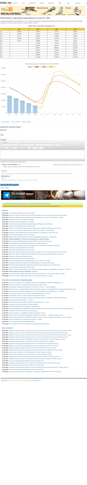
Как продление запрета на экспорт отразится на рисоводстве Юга (26, 295)
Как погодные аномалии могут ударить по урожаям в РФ (24, 306)
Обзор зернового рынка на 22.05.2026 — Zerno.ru (22, 271)
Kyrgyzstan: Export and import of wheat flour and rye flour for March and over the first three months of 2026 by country (39, 330)
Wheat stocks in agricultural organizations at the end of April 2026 (25, 369)
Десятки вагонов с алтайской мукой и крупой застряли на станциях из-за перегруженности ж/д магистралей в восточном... (42, 289)
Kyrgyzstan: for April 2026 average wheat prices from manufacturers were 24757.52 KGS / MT (33, 345)
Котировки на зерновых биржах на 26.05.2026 (21, 247)
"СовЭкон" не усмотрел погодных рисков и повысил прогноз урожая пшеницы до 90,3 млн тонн (34, 228)
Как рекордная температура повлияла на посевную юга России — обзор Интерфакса (32, 287)
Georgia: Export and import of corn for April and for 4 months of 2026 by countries (30, 354)
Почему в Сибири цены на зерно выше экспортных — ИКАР (25, 319)
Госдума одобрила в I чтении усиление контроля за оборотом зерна (28, 239)
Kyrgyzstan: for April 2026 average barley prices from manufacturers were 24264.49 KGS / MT (33, 343)
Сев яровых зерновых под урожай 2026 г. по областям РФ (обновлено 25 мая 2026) (26, 203)
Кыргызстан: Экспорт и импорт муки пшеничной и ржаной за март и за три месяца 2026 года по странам (37, 215)
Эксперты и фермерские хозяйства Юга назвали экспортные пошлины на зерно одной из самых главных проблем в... (41, 308)
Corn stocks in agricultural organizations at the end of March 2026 (25, 360)
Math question (5, 176)
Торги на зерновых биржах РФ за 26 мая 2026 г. (21, 250)
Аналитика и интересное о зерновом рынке (17, 280)
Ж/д (60, 3)
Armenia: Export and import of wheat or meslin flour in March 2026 (26, 365)
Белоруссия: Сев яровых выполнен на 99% (20, 256)
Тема (1, 135)
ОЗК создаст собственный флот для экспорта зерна (22, 310)
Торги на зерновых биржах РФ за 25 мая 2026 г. (21, 267)
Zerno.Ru (4, 380)
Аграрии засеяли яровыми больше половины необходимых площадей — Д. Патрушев (32, 237)
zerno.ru (24, 21)
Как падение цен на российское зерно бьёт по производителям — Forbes (28, 302)
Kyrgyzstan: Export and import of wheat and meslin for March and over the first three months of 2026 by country (38, 332)
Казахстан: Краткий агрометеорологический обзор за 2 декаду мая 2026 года (29, 241)
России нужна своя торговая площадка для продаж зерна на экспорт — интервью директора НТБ (35, 315)
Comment (3, 139)
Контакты (77, 3)
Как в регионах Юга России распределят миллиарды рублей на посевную (28, 323)
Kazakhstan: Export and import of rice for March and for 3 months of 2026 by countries (31, 341)
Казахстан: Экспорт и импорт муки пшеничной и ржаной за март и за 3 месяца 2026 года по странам (36, 273)
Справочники (34, 3)
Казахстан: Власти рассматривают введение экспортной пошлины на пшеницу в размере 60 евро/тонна (37, 297)
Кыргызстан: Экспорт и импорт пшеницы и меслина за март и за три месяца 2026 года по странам (35, 217)
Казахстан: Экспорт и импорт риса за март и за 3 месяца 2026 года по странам (30, 275)
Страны (44, 3)
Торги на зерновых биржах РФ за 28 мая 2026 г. (21, 213)
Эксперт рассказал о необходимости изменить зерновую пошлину (26, 313)
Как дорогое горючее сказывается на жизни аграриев (23, 304)
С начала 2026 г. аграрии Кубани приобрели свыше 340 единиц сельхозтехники (30, 224)
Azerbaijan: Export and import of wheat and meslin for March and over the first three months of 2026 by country (37, 367)
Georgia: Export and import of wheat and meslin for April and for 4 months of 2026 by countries (33, 356)
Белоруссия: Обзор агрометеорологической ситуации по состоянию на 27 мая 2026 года (33, 232)
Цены (25, 3)
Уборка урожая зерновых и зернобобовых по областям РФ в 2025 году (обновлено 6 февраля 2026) (31, 206)
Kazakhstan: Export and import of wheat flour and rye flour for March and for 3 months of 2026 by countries (36, 339)
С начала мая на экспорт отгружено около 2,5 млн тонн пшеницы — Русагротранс (31, 230)
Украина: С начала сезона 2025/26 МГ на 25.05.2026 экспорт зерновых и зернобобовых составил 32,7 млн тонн (39, 269)
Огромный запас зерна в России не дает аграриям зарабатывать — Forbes (29, 293)
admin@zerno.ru (37, 380)
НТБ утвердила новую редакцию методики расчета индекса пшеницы (27, 243)
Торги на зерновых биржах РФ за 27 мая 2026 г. (21, 234)
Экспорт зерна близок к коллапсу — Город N (20, 300)
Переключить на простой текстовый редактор (13, 162)
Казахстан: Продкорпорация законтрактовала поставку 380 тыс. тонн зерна (29, 260)
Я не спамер (5, 188)
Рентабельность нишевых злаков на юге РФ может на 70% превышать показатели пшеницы (34, 245)
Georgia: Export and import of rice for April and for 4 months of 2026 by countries (29, 352)
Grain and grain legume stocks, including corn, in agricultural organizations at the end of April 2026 (34, 371)
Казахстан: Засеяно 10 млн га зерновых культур (21, 258)
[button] (4, 142)
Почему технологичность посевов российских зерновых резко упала (27, 284)
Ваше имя (3, 130)
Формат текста (6, 164)
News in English (5, 121)
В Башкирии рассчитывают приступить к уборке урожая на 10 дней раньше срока (31, 262)
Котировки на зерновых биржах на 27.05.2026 (21, 221)
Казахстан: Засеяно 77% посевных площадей (21, 219)
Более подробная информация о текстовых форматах (67, 164)
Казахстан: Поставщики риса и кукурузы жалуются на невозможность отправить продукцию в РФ (35, 282)
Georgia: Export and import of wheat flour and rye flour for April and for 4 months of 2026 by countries (35, 350)
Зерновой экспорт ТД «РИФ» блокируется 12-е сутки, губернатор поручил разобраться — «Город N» (36, 291)
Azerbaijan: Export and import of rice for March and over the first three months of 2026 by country (34, 363)
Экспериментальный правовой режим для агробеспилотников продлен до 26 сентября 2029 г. (34, 265)
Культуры (53, 3)
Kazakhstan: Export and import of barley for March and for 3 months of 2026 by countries (32, 348)
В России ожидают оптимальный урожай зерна (21, 321)
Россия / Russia (15, 121)
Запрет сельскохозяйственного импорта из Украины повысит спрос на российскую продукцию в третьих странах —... (41, 317)
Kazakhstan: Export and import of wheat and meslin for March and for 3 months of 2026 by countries (35, 358)
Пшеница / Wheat (26, 121)
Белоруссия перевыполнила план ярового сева (21, 226)
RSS (68, 3)
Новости (17, 3)
